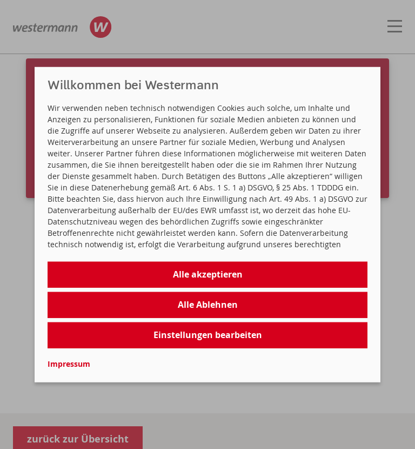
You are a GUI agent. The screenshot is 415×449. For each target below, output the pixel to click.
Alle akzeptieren (208, 274)
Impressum (69, 363)
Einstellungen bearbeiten (207, 335)
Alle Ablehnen (208, 305)
